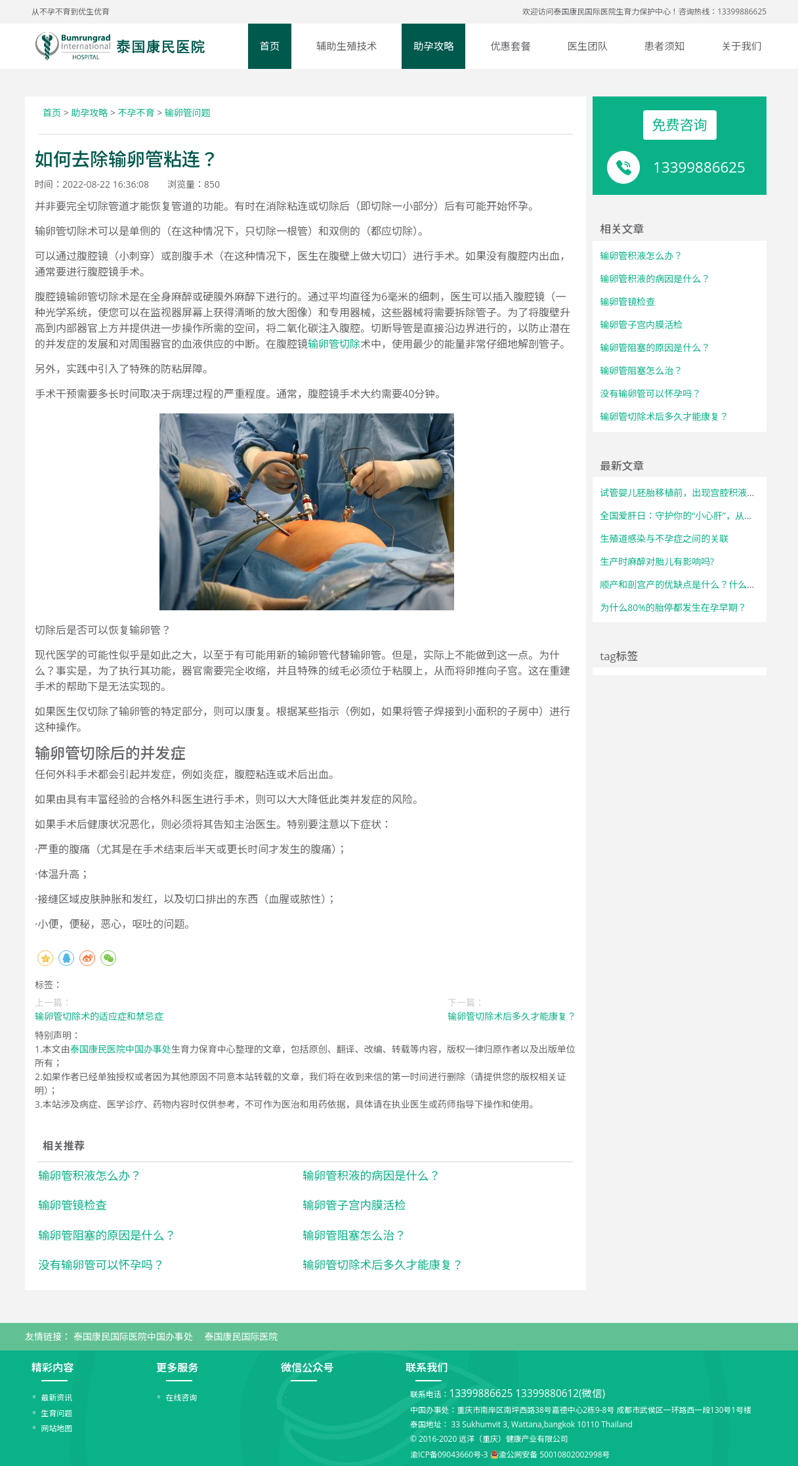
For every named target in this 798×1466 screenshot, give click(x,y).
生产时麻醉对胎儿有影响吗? (657, 561)
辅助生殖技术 (346, 46)
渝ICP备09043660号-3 (449, 1454)
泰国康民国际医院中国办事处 (133, 1336)
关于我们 (741, 46)
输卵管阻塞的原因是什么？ (107, 1235)
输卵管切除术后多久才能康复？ (383, 1264)
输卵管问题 (188, 112)
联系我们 (427, 1367)
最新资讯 (57, 1397)
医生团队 (587, 46)
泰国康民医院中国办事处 (120, 1049)
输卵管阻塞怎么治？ (354, 1235)
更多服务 (177, 1367)
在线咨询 (182, 1397)
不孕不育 (136, 112)
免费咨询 (679, 124)
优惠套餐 (510, 46)
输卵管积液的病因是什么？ (371, 1175)
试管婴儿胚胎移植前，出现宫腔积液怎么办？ (692, 492)
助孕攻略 (433, 46)
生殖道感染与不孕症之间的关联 (664, 538)
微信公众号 (307, 1367)
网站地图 (57, 1428)
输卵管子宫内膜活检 (354, 1205)
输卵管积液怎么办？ (90, 1175)
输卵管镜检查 (72, 1205)
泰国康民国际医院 (241, 1336)
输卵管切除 (334, 344)
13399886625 (699, 167)
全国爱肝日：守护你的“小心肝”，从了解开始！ (695, 515)
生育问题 (57, 1413)
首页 (270, 46)
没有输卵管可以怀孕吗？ (101, 1264)
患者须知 (664, 46)
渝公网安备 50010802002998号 (554, 1454)
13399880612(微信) (560, 1393)
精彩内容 (53, 1367)
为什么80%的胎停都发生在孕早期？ (673, 607)
